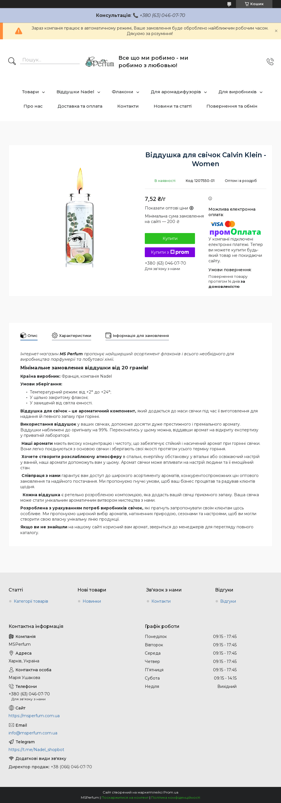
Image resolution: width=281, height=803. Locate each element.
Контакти (128, 106)
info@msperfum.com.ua (33, 733)
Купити (170, 238)
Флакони (122, 91)
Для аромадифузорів (176, 91)
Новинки (92, 601)
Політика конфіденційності (175, 797)
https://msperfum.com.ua (34, 715)
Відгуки (228, 601)
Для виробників (237, 91)
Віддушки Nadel (75, 91)
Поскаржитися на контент (125, 797)
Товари (30, 91)
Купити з (170, 252)
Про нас (33, 106)
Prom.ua (170, 792)
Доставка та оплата (80, 106)
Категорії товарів (31, 601)
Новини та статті (173, 106)
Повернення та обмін (231, 106)
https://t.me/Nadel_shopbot (36, 749)
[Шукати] (12, 61)
